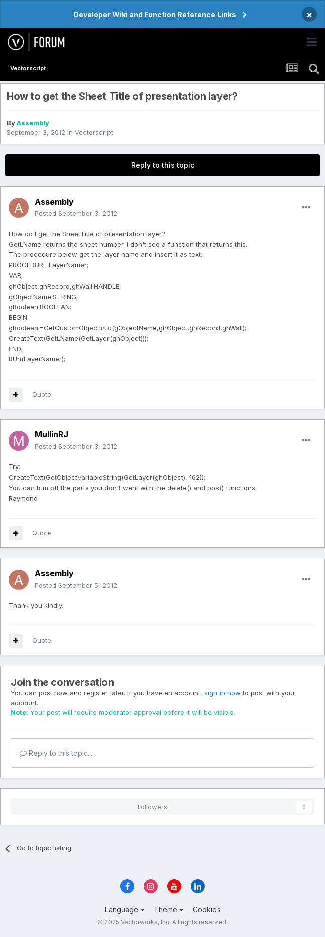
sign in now (222, 693)
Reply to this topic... (56, 752)
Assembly (33, 123)
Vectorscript (94, 132)
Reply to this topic (162, 165)
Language (124, 909)
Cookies (207, 909)
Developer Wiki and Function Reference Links (154, 14)
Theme (168, 909)
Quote (41, 394)
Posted (76, 213)
